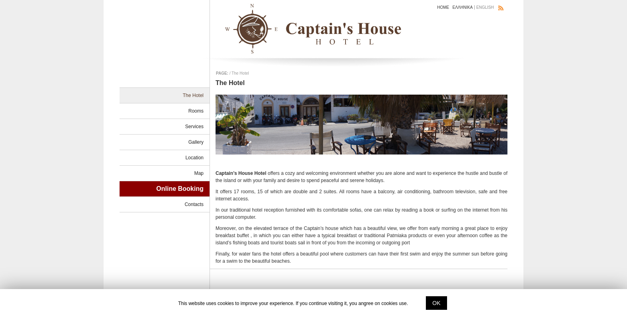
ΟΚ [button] (436, 303)
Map (199, 173)
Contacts (194, 204)
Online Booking (180, 188)
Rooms (196, 111)
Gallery (196, 142)
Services (194, 126)
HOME (443, 7)
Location (195, 157)
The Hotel (193, 95)
